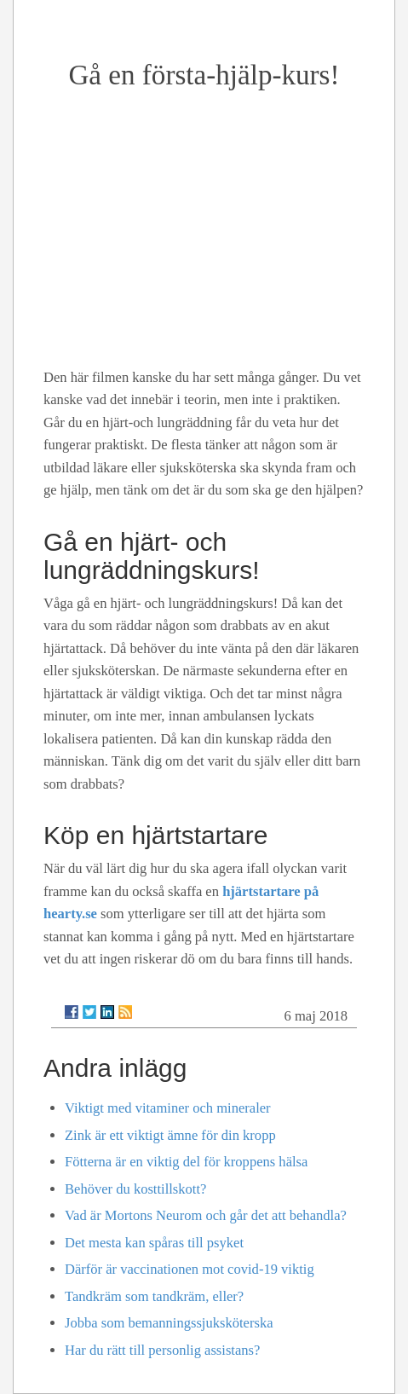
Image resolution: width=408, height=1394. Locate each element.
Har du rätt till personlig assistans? (162, 1350)
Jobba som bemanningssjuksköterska (169, 1323)
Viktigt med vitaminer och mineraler (168, 1108)
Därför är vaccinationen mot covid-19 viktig (189, 1269)
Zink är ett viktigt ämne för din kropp (170, 1135)
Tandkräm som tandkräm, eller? (154, 1296)
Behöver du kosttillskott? (135, 1189)
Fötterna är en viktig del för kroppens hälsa (186, 1162)
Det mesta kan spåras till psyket (154, 1243)
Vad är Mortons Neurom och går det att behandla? (206, 1215)
